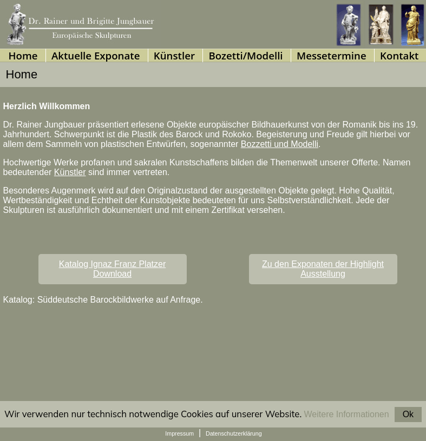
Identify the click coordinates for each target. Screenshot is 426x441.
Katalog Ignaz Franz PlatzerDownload (112, 268)
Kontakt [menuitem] (399, 55)
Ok (408, 414)
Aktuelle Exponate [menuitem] (95, 55)
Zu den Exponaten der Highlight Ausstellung (323, 268)
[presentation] (174, 55)
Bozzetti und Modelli (279, 144)
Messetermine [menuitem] (331, 55)
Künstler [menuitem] (174, 55)
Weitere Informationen (346, 414)
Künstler (70, 172)
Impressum (179, 433)
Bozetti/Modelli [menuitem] (245, 55)
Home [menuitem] (22, 55)
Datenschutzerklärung (234, 433)
